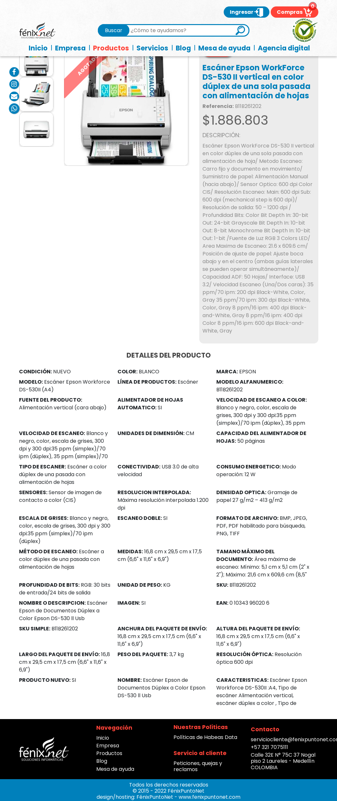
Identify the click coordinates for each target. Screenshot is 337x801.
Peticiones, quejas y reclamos (197, 766)
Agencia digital (284, 48)
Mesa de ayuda (224, 48)
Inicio (38, 48)
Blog (183, 48)
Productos (111, 48)
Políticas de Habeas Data (205, 737)
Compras (294, 12)
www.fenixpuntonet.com (209, 797)
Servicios (152, 48)
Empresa (70, 48)
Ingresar (246, 12)
